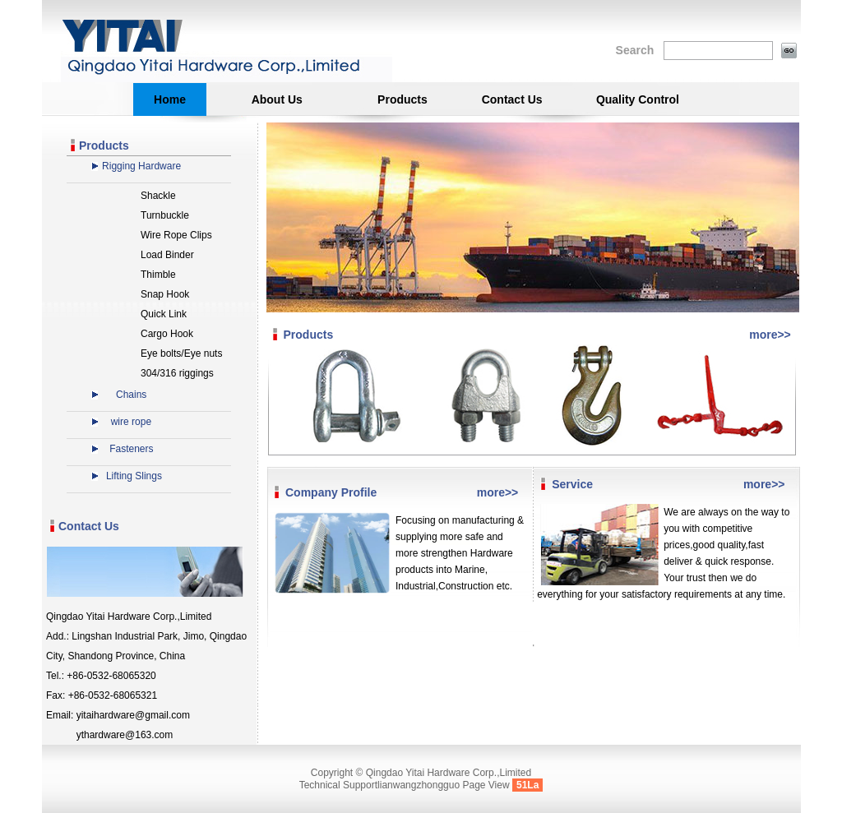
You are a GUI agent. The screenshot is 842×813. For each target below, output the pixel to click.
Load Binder (167, 255)
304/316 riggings (177, 373)
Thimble (158, 274)
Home (170, 99)
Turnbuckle (165, 215)
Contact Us (512, 99)
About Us (277, 99)
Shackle (158, 195)
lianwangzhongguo (418, 785)
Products (402, 99)
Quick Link (164, 314)
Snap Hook (165, 294)
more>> (770, 334)
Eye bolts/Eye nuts (181, 353)
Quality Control (637, 99)
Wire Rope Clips (176, 235)
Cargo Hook (167, 334)
